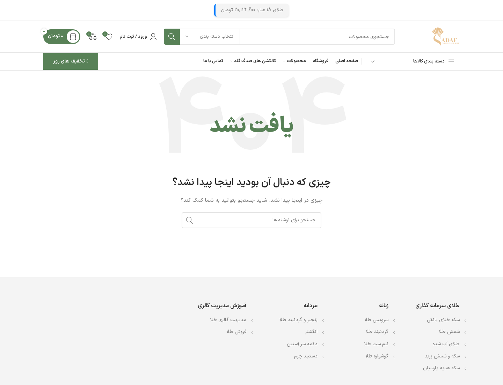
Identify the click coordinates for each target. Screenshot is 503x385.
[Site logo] (446, 36)
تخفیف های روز (70, 61)
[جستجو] (279, 37)
